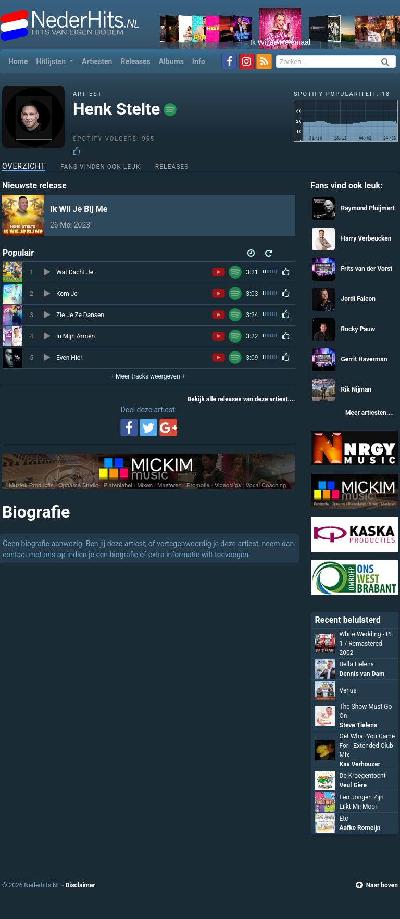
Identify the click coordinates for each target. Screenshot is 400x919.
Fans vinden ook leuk (100, 166)
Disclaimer (80, 885)
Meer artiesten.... (369, 413)
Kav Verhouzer (360, 764)
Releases (135, 61)
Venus (348, 690)
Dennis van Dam (362, 673)
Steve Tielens (359, 725)
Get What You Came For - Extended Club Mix (367, 746)
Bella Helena (357, 664)
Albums (171, 61)
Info (198, 61)
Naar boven (377, 885)
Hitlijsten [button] (51, 61)
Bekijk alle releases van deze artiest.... (241, 399)
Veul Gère (353, 785)
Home (20, 61)
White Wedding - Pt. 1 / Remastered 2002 (367, 644)
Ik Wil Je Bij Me (78, 209)
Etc (344, 818)
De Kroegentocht (363, 775)
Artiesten (97, 61)
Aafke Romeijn (360, 828)
